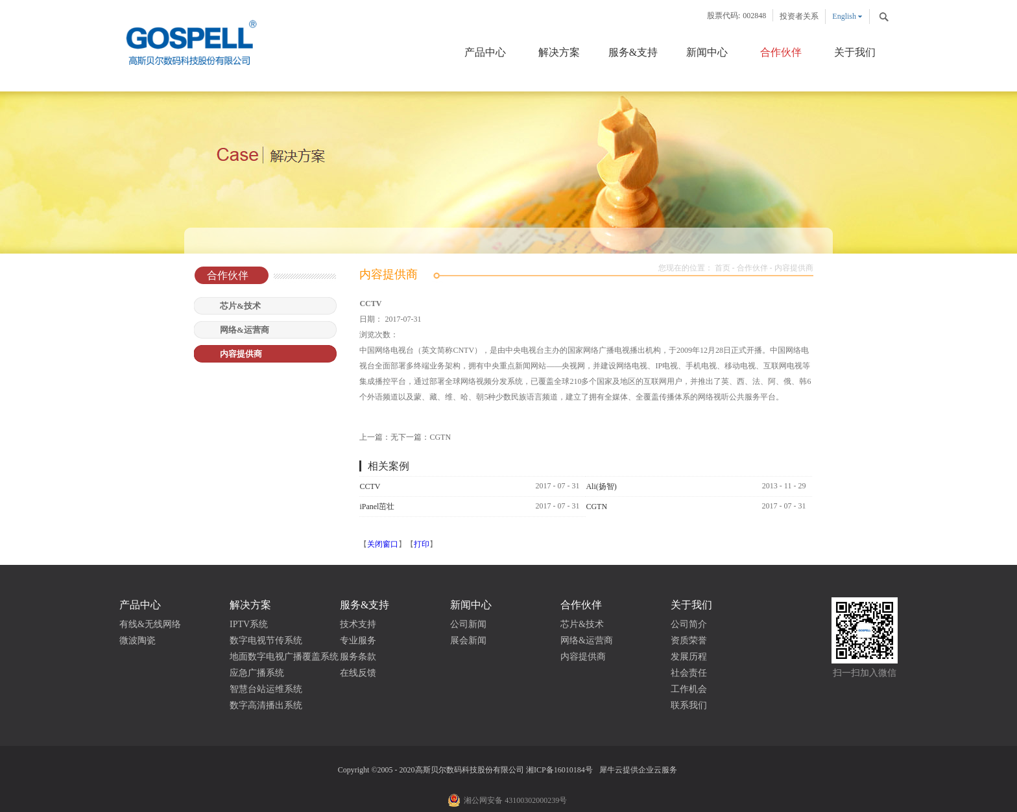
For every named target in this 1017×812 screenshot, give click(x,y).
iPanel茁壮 (376, 506)
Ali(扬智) (601, 486)
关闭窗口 (382, 544)
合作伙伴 (752, 267)
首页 (722, 267)
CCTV (369, 486)
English (844, 16)
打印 (421, 544)
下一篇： (424, 437)
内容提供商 (793, 267)
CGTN (596, 506)
